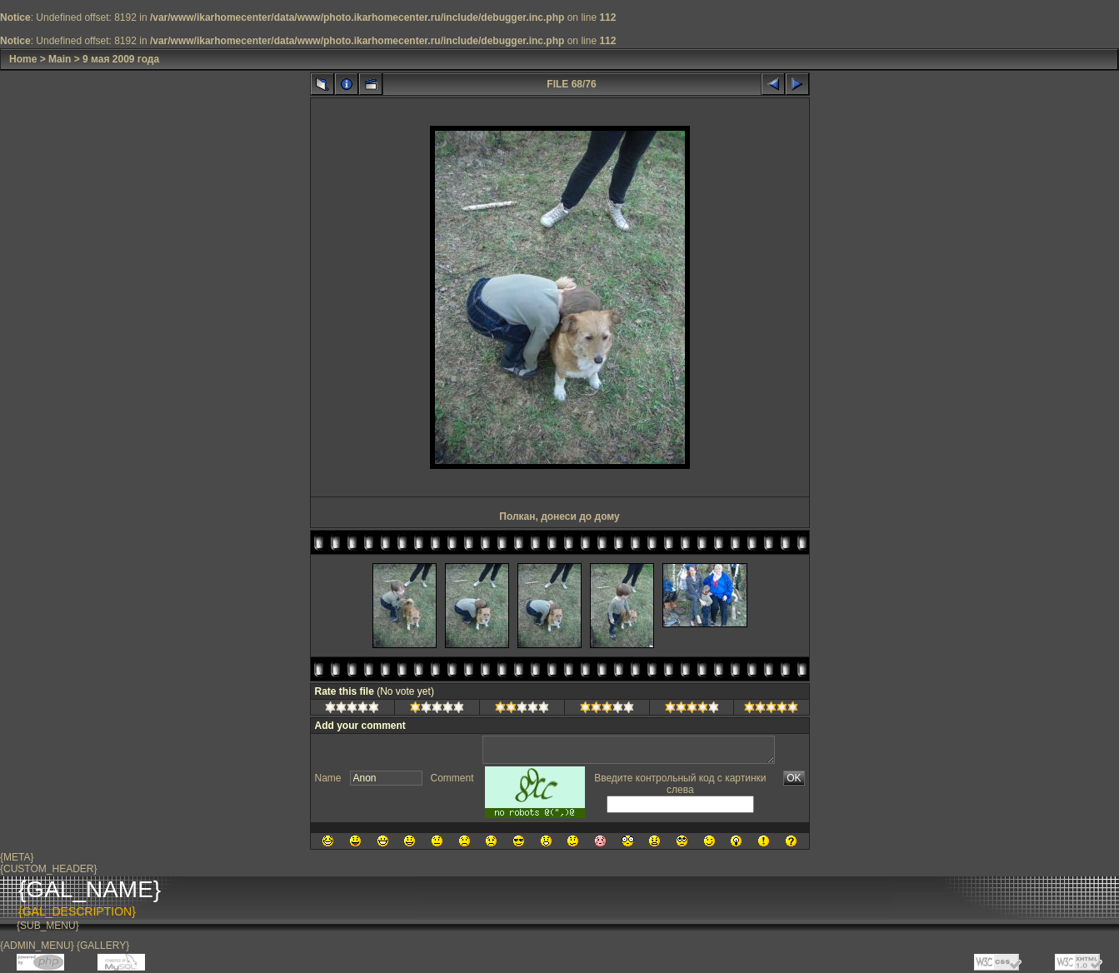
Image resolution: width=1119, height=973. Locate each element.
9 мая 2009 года (120, 59)
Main (59, 59)
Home (23, 59)
